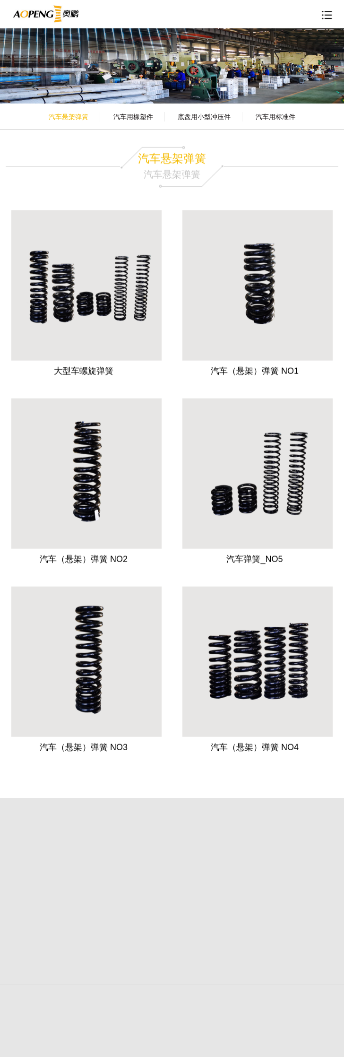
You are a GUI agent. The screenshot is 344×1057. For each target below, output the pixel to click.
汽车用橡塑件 (133, 117)
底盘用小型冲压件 (204, 117)
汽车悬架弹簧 (68, 117)
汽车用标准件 (275, 117)
